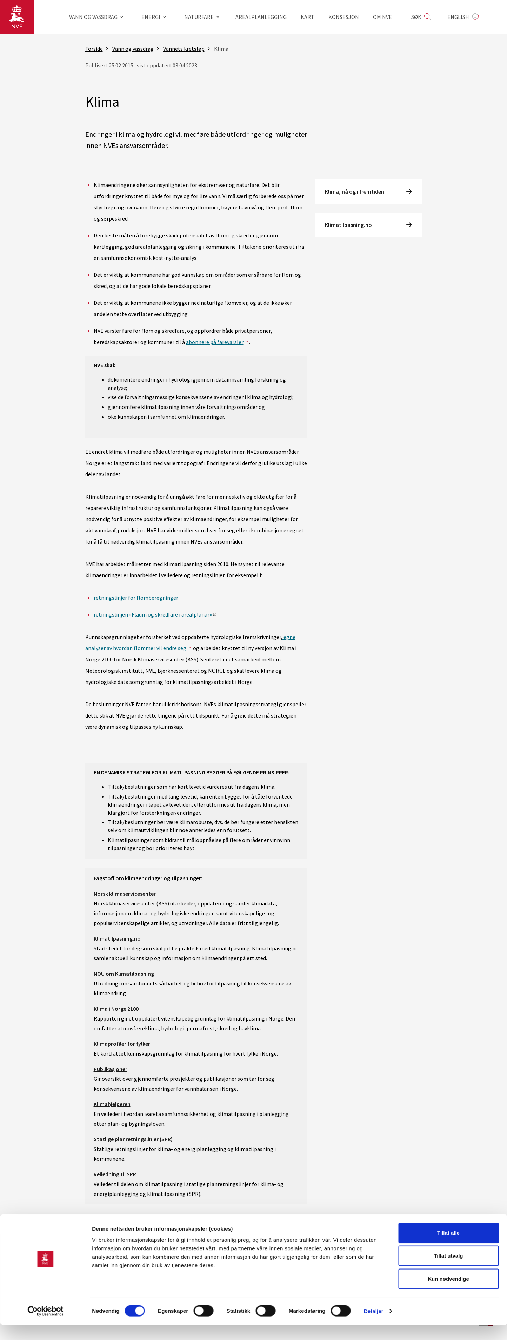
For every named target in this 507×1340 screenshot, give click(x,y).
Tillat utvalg (448, 1271)
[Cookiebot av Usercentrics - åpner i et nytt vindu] (45, 1326)
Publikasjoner (110, 1068)
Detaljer (373, 1326)
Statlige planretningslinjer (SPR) (133, 1139)
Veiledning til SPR (115, 1174)
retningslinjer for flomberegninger (136, 597)
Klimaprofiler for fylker (122, 1043)
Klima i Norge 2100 (116, 1008)
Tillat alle (448, 1248)
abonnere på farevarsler (215, 341)
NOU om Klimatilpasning (124, 973)
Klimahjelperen (112, 1103)
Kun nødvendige (448, 1294)
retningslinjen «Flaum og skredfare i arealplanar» (153, 614)
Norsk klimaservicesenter (125, 893)
